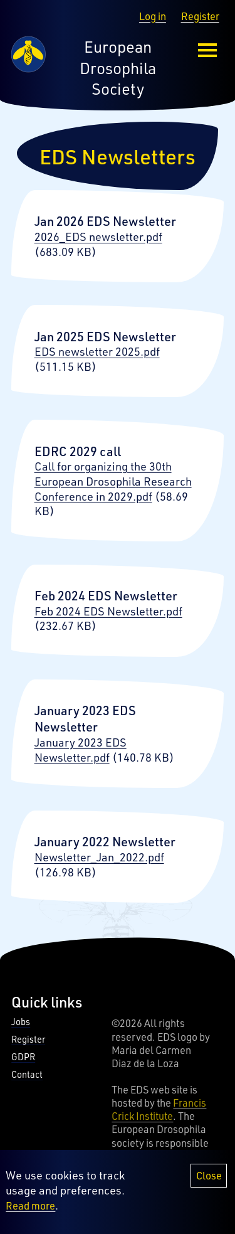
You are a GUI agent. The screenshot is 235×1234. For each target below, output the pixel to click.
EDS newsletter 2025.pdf (97, 351)
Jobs (20, 1022)
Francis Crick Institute (159, 1109)
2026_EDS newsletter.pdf (98, 236)
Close (209, 1181)
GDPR (23, 1057)
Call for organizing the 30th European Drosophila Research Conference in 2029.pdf (113, 481)
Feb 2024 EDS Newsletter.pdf (108, 611)
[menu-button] (208, 50)
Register (200, 16)
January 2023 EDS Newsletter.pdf (80, 749)
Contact (27, 1074)
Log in (152, 16)
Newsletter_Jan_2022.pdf (99, 857)
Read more (30, 1211)
